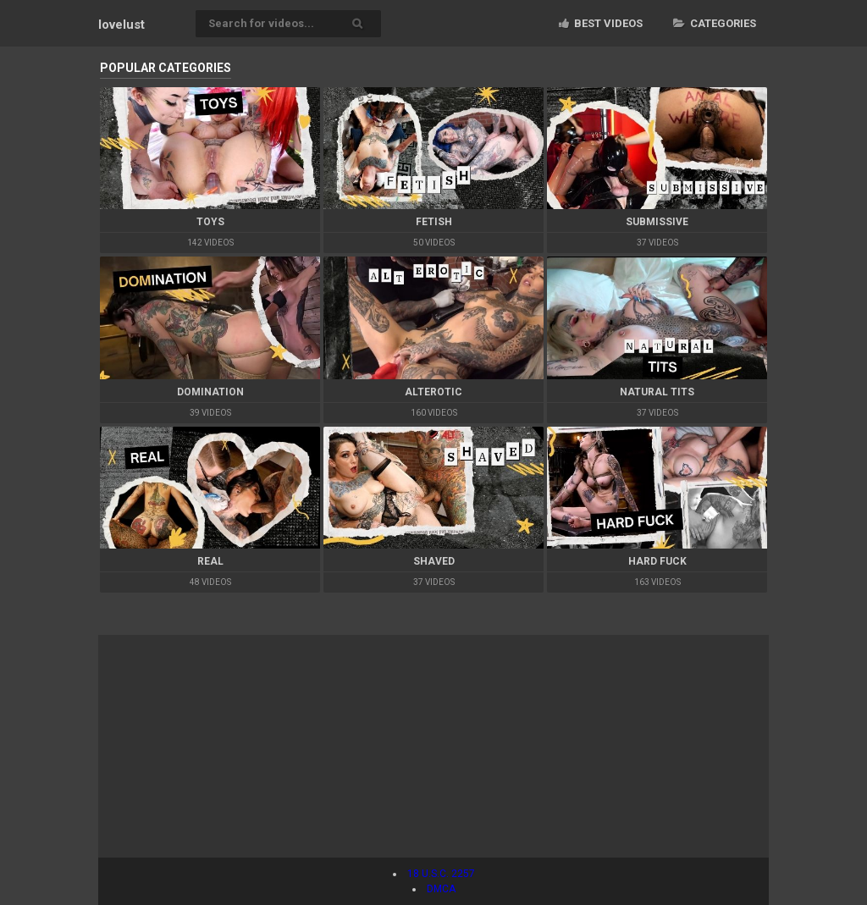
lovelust (121, 24)
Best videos (601, 23)
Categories (714, 23)
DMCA (441, 889)
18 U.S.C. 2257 (441, 874)
